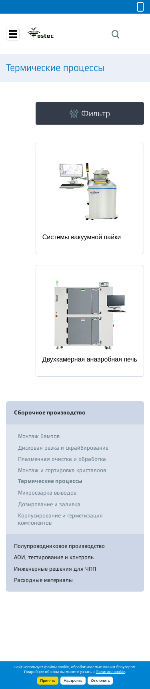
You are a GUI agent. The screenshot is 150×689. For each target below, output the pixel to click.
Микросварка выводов (47, 492)
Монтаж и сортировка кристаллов (62, 470)
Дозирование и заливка (49, 504)
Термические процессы (50, 481)
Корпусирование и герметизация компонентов (60, 519)
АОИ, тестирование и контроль (54, 557)
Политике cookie (110, 671)
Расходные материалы (43, 580)
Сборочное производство (50, 412)
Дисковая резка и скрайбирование (63, 448)
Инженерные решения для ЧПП (55, 569)
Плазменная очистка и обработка (62, 459)
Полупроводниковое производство (59, 546)
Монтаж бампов (39, 436)
